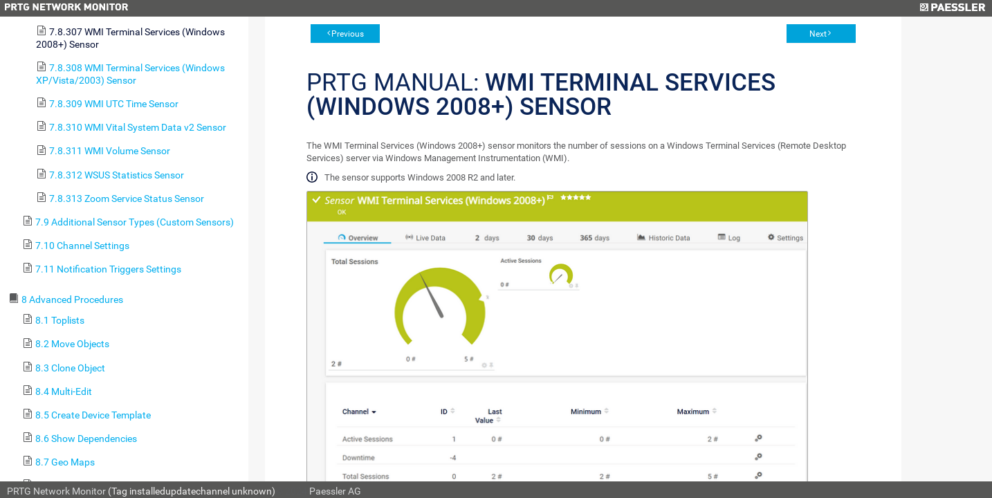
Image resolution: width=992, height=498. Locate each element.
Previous (347, 34)
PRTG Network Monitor (56, 491)
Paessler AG (335, 491)
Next (818, 34)
